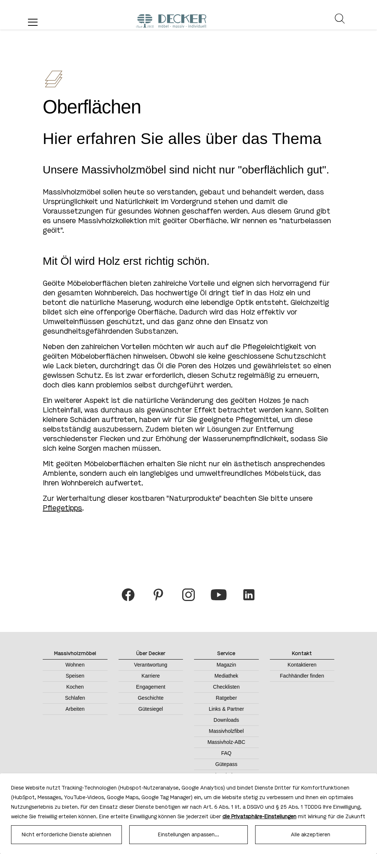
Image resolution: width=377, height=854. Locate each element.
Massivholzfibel (226, 731)
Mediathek (226, 676)
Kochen (75, 687)
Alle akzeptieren (310, 834)
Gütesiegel (150, 709)
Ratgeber (226, 698)
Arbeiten (75, 709)
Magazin (226, 665)
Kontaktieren (302, 665)
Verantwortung (150, 665)
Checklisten (226, 687)
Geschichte (150, 698)
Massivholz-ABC (226, 742)
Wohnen (75, 665)
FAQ (226, 753)
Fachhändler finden (302, 676)
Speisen (75, 676)
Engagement (150, 687)
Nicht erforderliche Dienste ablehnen (66, 834)
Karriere (150, 676)
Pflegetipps (62, 508)
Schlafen (75, 698)
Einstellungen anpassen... (188, 834)
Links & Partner (226, 709)
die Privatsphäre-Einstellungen (259, 816)
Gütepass (226, 764)
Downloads (226, 720)
